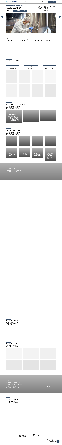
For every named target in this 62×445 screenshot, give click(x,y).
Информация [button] (33, 1)
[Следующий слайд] (60, 17)
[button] (52, 2)
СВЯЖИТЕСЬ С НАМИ (47, 439)
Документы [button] (39, 1)
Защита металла (47, 113)
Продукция (22, 1)
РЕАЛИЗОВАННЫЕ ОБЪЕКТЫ (22, 443)
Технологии (27, 1)
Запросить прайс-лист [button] (22, 444)
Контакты (43, 1)
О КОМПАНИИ (33, 441)
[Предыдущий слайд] (2, 17)
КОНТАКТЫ (33, 442)
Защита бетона (29, 113)
